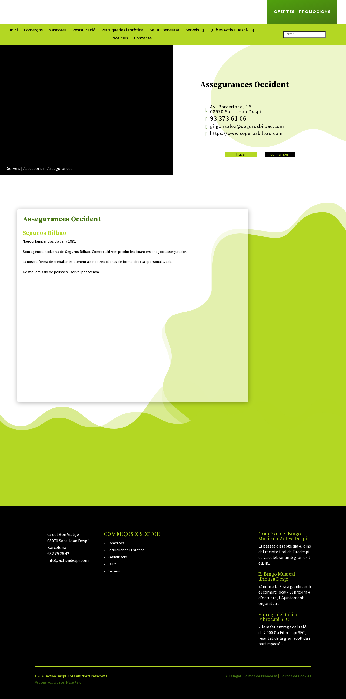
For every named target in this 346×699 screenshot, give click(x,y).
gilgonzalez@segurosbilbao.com (247, 126)
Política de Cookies (296, 676)
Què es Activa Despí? (229, 31)
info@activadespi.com (68, 561)
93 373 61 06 (228, 119)
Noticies (120, 39)
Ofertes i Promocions (302, 11)
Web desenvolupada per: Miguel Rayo (58, 683)
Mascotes (57, 31)
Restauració (83, 31)
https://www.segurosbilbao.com (246, 133)
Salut (112, 564)
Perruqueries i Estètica (122, 31)
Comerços (33, 31)
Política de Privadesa (260, 676)
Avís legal (233, 676)
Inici (14, 31)
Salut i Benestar (164, 31)
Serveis (192, 31)
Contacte (143, 39)
